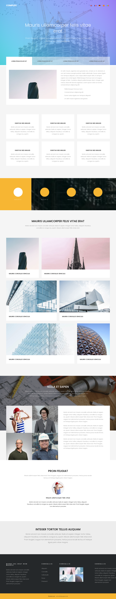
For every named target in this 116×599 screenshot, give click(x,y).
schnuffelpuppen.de (62, 596)
